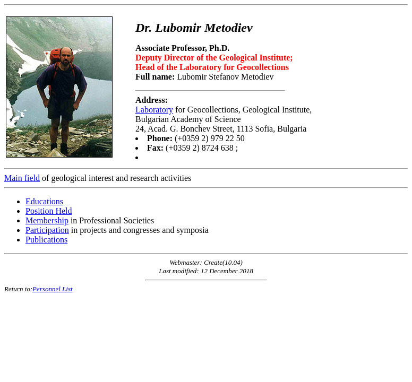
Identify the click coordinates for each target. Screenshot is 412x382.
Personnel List (52, 289)
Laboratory (154, 109)
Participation (47, 230)
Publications (46, 239)
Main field (22, 178)
